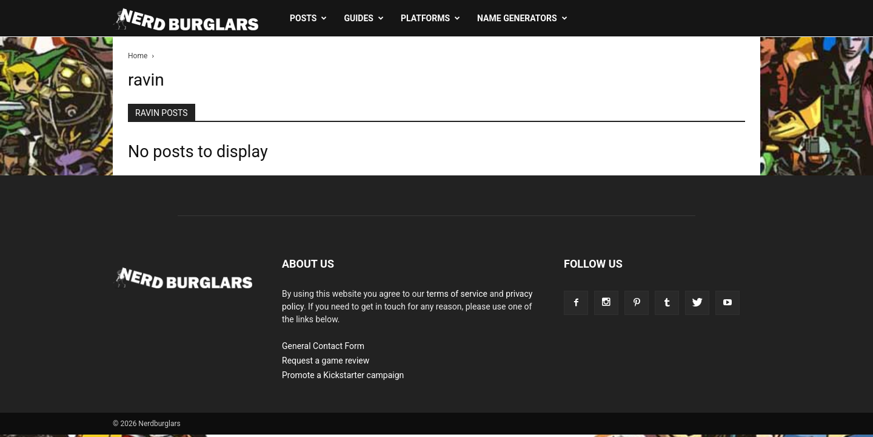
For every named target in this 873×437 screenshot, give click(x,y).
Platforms (430, 18)
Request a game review (325, 360)
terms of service (456, 294)
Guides (363, 18)
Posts (308, 18)
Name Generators (522, 18)
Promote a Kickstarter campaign (343, 375)
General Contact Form (323, 346)
